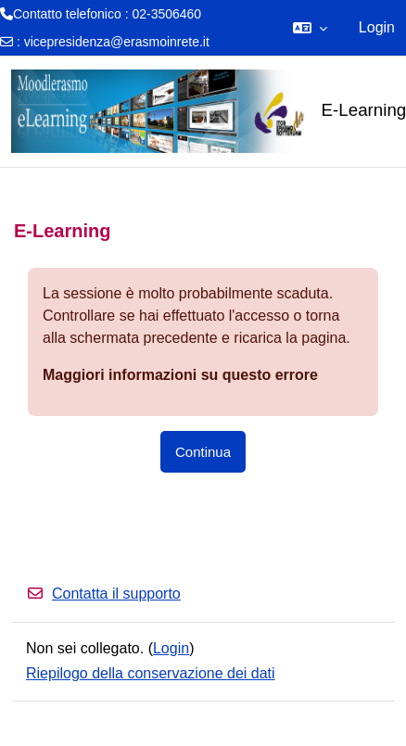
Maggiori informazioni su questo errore (180, 375)
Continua (203, 452)
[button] (310, 28)
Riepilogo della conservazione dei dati (150, 673)
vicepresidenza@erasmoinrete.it (116, 41)
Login (377, 27)
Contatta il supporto (103, 593)
